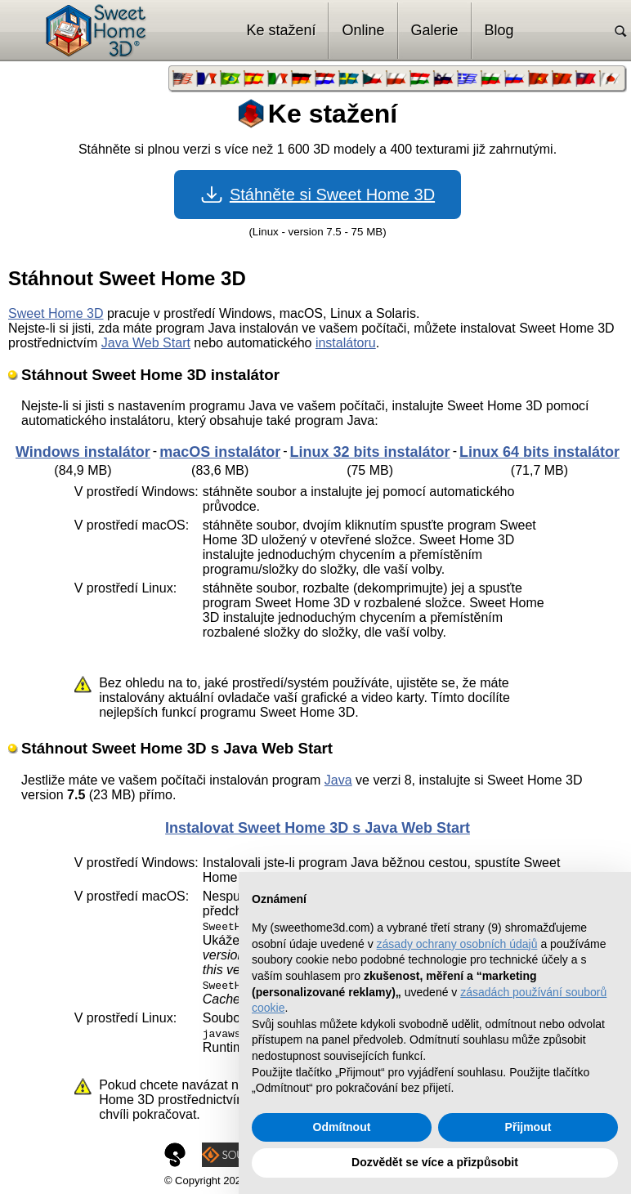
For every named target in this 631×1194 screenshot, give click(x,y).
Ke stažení (281, 30)
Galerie (435, 30)
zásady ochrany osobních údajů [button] (457, 943)
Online (363, 30)
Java (338, 780)
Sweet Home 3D (56, 313)
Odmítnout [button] (342, 1127)
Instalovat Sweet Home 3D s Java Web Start (317, 828)
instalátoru (346, 343)
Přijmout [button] (528, 1127)
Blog (499, 30)
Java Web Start (145, 343)
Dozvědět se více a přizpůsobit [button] (434, 1162)
